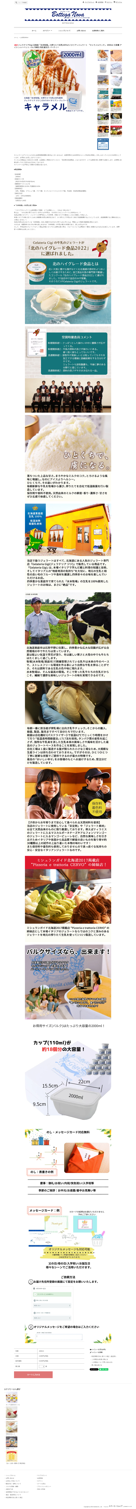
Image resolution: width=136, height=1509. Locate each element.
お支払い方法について (13, 1481)
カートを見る (41, 1484)
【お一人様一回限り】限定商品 (15, 1457)
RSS (38, 1489)
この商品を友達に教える (100, 1359)
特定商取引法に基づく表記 (14, 1497)
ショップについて (64, 31)
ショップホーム (11, 1475)
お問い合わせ (81, 31)
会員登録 (100, 2)
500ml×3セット (11, 1428)
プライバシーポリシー (44, 1486)
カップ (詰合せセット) (13, 1398)
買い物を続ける (97, 1365)
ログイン (109, 2)
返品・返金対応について (13, 1495)
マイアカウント (89, 2)
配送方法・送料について (13, 1484)
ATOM (43, 1489)
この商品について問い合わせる (102, 1362)
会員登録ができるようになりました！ (17, 1492)
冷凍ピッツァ (11, 1443)
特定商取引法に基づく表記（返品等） (104, 1356)
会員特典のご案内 (98, 31)
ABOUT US (9, 1489)
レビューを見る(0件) (99, 1349)
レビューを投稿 (97, 1352)
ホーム (34, 31)
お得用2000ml (24, 37)
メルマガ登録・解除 (12, 1486)
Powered (118, 1506)
